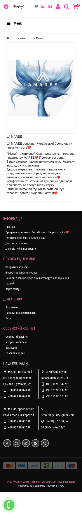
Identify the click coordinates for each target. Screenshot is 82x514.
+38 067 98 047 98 (19, 427)
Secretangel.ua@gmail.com (58, 415)
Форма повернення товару (21, 272)
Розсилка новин (15, 353)
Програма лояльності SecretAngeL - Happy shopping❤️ (37, 232)
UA (42, 7)
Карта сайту (12, 289)
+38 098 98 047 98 (57, 384)
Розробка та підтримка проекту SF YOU (41, 485)
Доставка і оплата (16, 243)
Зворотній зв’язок (16, 267)
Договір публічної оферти (20, 248)
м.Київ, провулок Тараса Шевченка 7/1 (54, 374)
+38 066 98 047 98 (19, 421)
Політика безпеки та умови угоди (25, 237)
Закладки (11, 347)
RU (50, 7)
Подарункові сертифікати (20, 312)
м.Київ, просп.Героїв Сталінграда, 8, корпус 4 (18, 411)
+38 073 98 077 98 (57, 396)
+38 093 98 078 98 (19, 396)
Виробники (12, 307)
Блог (8, 318)
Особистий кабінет (16, 336)
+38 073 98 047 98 (57, 390)
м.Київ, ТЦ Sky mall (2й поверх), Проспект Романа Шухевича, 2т (17, 377)
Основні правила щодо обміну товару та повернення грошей (37, 280)
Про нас (10, 226)
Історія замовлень (16, 342)
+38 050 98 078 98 (19, 390)
